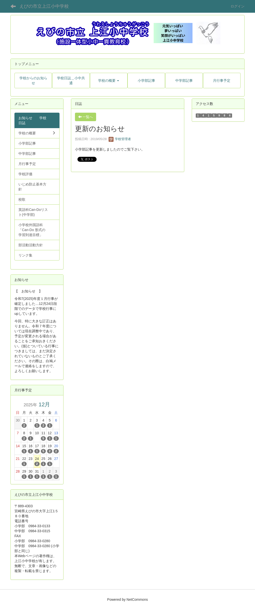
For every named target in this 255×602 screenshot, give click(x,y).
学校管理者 (120, 139)
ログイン (238, 6)
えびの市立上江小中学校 (44, 6)
